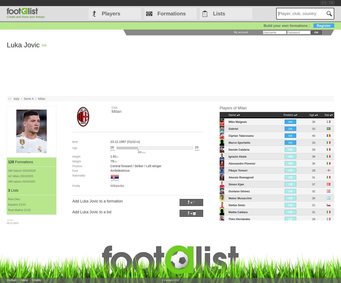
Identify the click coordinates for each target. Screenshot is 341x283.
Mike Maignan (238, 121)
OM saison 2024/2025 (21, 181)
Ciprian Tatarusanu (241, 135)
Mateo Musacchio (240, 198)
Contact (11, 280)
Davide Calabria (239, 149)
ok (316, 32)
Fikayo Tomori (238, 170)
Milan (41, 98)
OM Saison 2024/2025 (22, 170)
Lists (219, 13)
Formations (171, 13)
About (24, 280)
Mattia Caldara (238, 212)
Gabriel (233, 128)
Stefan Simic (237, 205)
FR (331, 3)
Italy (16, 98)
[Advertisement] (177, 65)
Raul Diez (14, 199)
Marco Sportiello (239, 142)
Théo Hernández (239, 219)
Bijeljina (133, 141)
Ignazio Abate (238, 156)
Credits (36, 280)
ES (323, 3)
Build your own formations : (299, 26)
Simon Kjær (236, 184)
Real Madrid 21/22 (19, 210)
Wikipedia (117, 186)
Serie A (29, 98)
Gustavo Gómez (239, 191)
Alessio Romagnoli (241, 177)
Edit (44, 45)
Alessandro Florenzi (242, 163)
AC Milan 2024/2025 (20, 176)
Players (111, 13)
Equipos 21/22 (17, 204)
